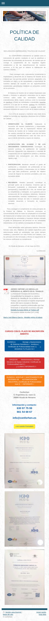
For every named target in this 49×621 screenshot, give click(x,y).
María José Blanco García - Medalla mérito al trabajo (22, 317)
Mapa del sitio (8, 614)
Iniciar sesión (41, 612)
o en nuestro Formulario (24, 426)
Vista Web (42, 614)
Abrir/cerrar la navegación (24, 3)
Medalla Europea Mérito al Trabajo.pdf (25, 310)
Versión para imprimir (12, 612)
